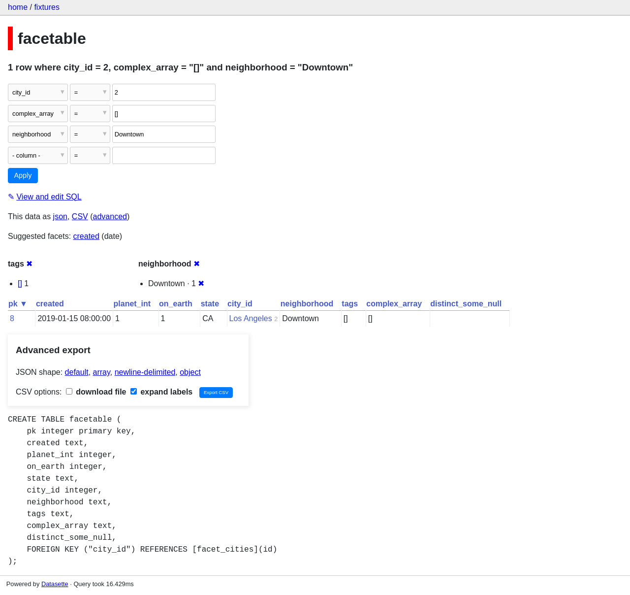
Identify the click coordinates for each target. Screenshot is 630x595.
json (60, 216)
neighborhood (307, 303)
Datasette (54, 584)
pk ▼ (18, 303)
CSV (80, 216)
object (190, 372)
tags (350, 303)
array (101, 372)
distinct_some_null (466, 303)
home (18, 7)
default (77, 372)
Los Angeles (250, 318)
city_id (239, 303)
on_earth (175, 303)
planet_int (132, 303)
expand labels (161, 392)
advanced (110, 216)
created (86, 236)
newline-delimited (145, 372)
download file (96, 392)
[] (20, 283)
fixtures (47, 7)
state (210, 303)
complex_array (394, 303)
